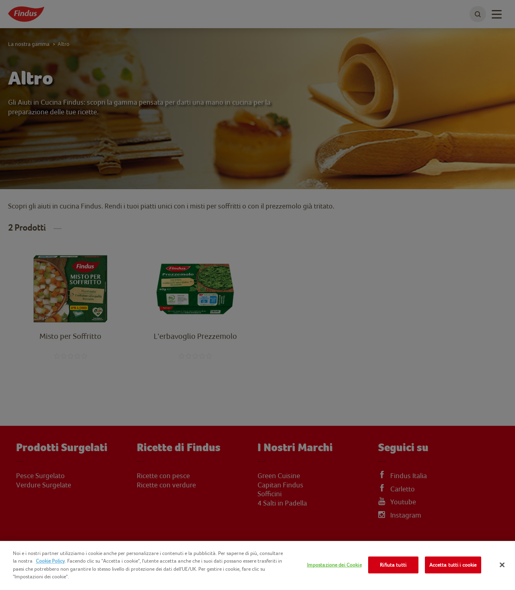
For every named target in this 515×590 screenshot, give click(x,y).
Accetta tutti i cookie (453, 565)
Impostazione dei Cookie (334, 565)
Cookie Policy (50, 561)
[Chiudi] (502, 565)
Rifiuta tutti (393, 565)
